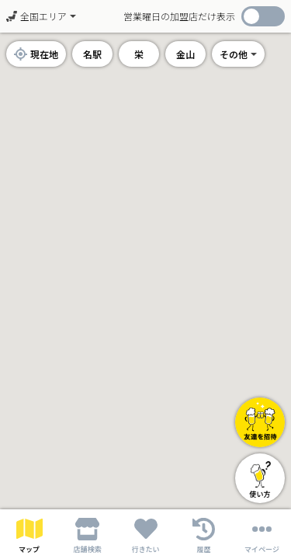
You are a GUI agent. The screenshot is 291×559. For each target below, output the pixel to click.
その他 (234, 54)
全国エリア (36, 16)
